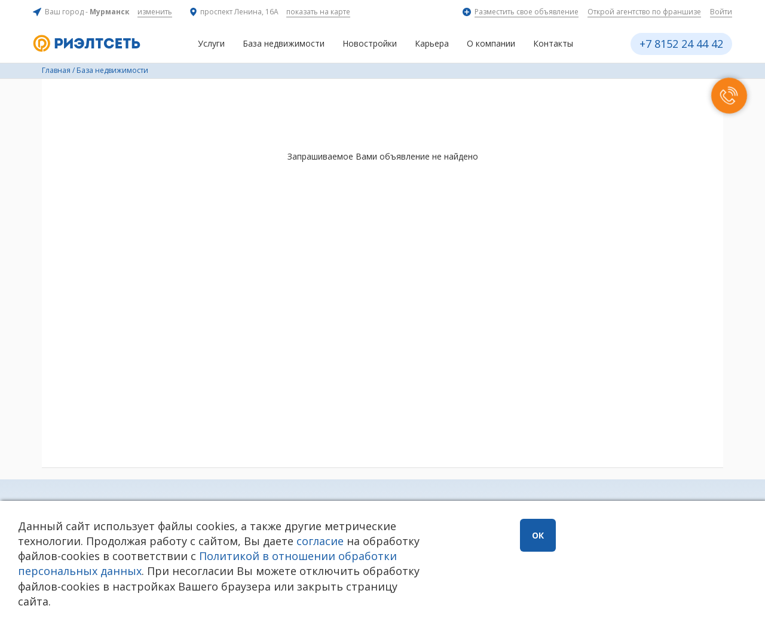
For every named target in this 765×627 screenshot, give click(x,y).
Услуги (211, 43)
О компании (491, 43)
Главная (56, 70)
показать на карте (318, 12)
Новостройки (369, 43)
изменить (154, 12)
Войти (721, 12)
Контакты (553, 43)
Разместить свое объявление (527, 12)
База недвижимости (284, 43)
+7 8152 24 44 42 (681, 43)
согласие (320, 541)
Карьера (432, 43)
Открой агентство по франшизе (644, 12)
